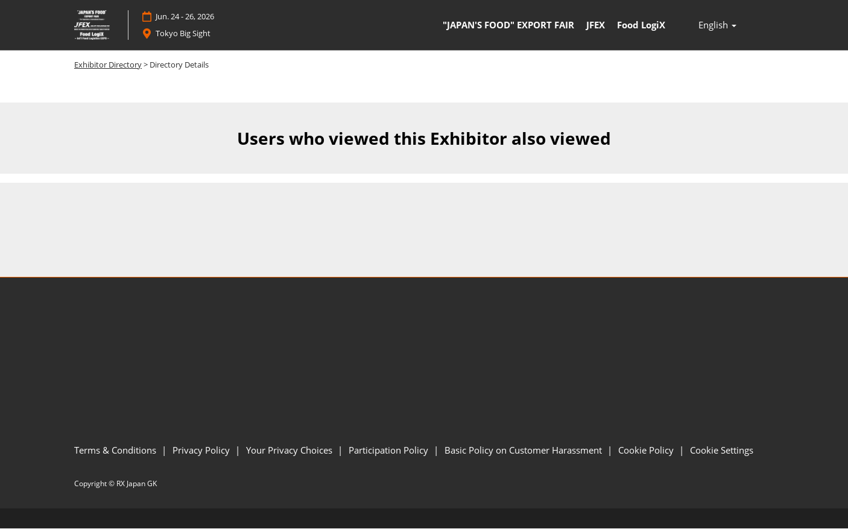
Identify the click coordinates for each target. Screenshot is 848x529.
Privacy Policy (202, 450)
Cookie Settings (721, 450)
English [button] (717, 25)
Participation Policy (390, 450)
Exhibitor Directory (108, 64)
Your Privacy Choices (290, 450)
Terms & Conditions (116, 450)
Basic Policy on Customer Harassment (524, 450)
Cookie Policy (647, 450)
